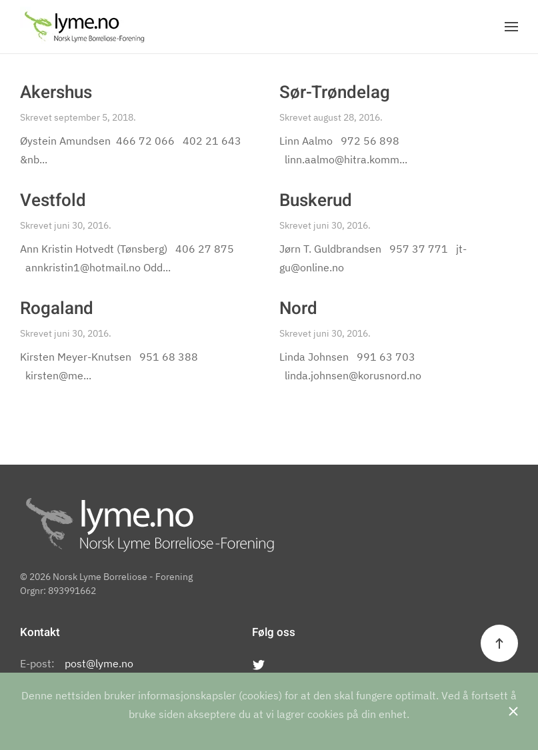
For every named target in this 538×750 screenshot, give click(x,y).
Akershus (56, 92)
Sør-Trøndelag (334, 92)
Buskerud (315, 200)
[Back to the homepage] (84, 26)
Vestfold (53, 200)
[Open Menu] (511, 26)
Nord (298, 308)
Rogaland (56, 308)
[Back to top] (499, 643)
